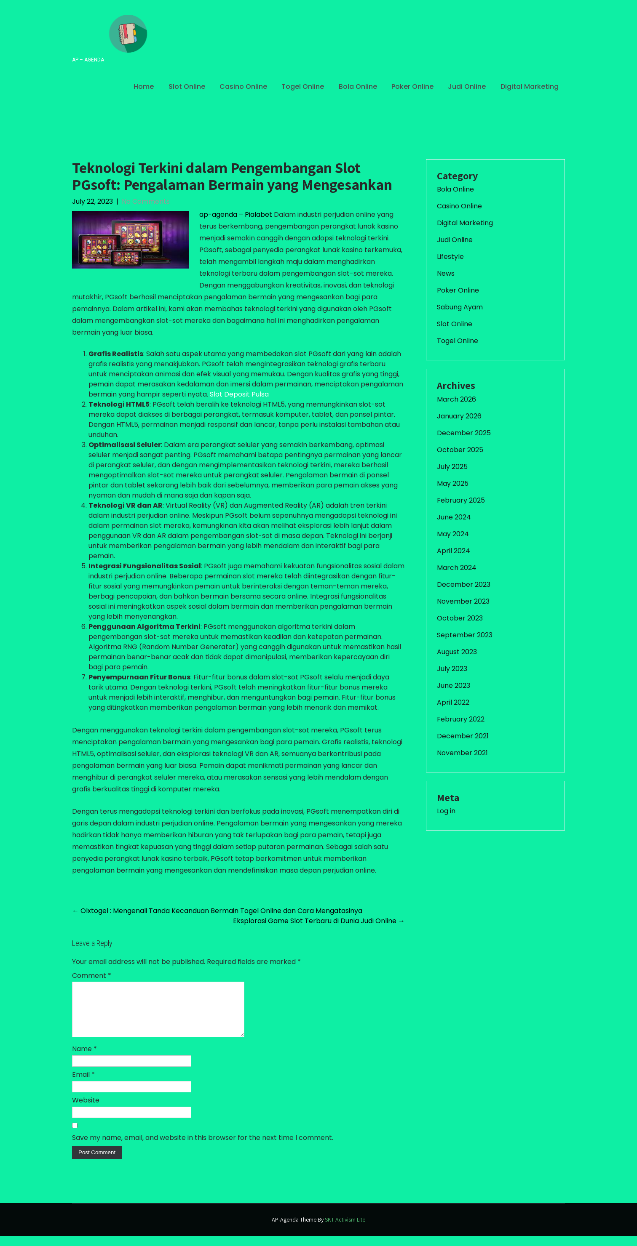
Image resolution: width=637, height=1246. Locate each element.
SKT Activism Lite (345, 1229)
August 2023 (457, 652)
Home (144, 86)
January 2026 (459, 416)
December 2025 (464, 433)
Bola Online (358, 86)
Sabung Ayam (460, 307)
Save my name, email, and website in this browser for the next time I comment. (202, 1148)
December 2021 (463, 736)
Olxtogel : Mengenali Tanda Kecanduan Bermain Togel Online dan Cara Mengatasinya (217, 911)
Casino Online (243, 86)
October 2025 (460, 450)
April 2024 (453, 551)
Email (83, 1084)
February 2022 (460, 719)
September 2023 (464, 635)
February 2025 (461, 500)
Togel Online (302, 86)
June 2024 (454, 517)
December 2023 (463, 584)
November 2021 (462, 753)
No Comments (146, 201)
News (446, 273)
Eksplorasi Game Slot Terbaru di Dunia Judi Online (319, 921)
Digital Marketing (529, 86)
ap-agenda (218, 214)
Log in (446, 811)
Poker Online (412, 86)
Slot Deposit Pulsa (239, 394)
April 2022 (453, 702)
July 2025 (452, 466)
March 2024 (456, 567)
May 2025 (452, 483)
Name (84, 1059)
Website (85, 1110)
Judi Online (467, 86)
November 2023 (463, 601)
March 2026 (456, 399)
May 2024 (453, 534)
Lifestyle (450, 256)
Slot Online (187, 86)
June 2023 (453, 685)
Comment (91, 975)
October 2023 (460, 618)
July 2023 (452, 669)
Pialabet (258, 214)
